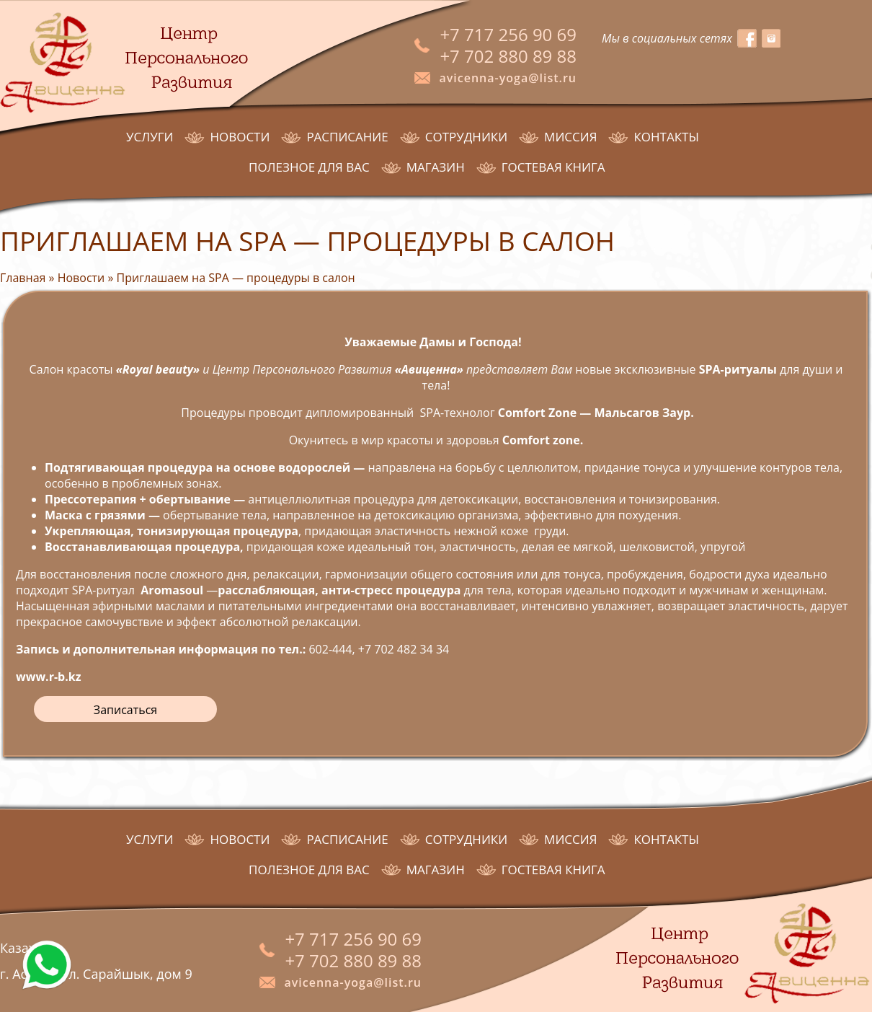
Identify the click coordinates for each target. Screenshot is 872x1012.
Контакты (665, 136)
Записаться (125, 710)
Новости (240, 136)
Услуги (149, 136)
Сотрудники (466, 136)
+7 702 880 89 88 (508, 56)
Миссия (570, 136)
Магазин (435, 167)
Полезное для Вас (309, 167)
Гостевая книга (553, 167)
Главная (22, 278)
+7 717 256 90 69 (508, 34)
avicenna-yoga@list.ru (508, 78)
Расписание (347, 136)
